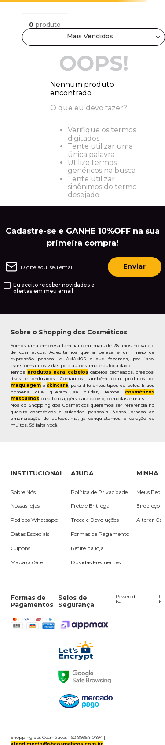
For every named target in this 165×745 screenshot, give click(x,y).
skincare (57, 385)
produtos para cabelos (57, 372)
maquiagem (26, 385)
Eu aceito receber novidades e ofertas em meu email (54, 288)
